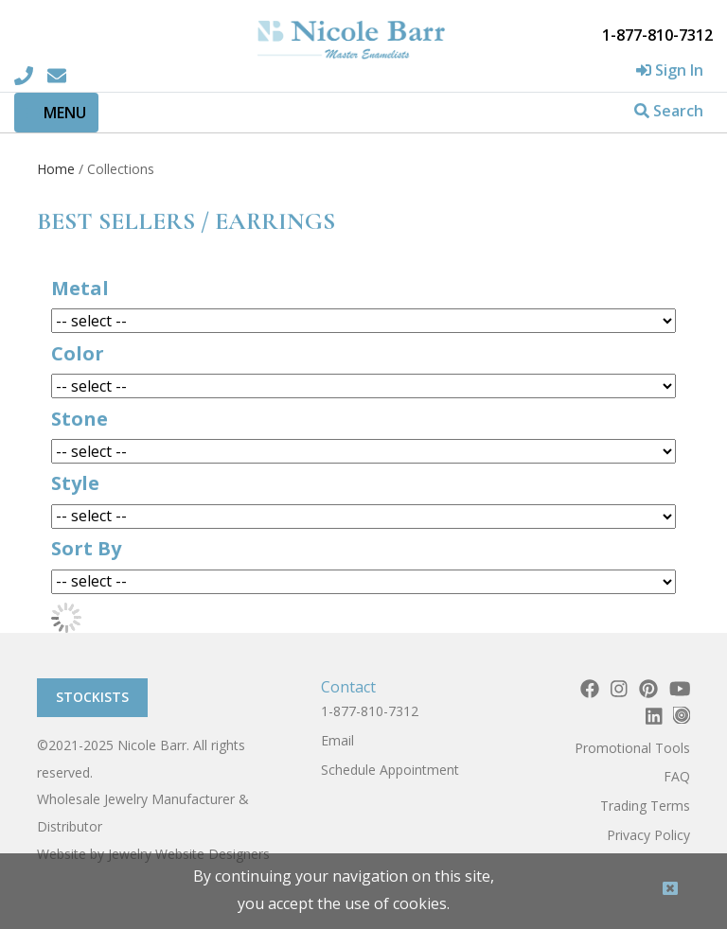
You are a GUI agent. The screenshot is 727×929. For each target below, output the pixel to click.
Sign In (669, 70)
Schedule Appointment (390, 770)
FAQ (677, 776)
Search (668, 110)
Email (337, 740)
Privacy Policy (648, 835)
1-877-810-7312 (369, 711)
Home (56, 169)
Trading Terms (645, 806)
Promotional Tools (632, 748)
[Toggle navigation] (56, 112)
